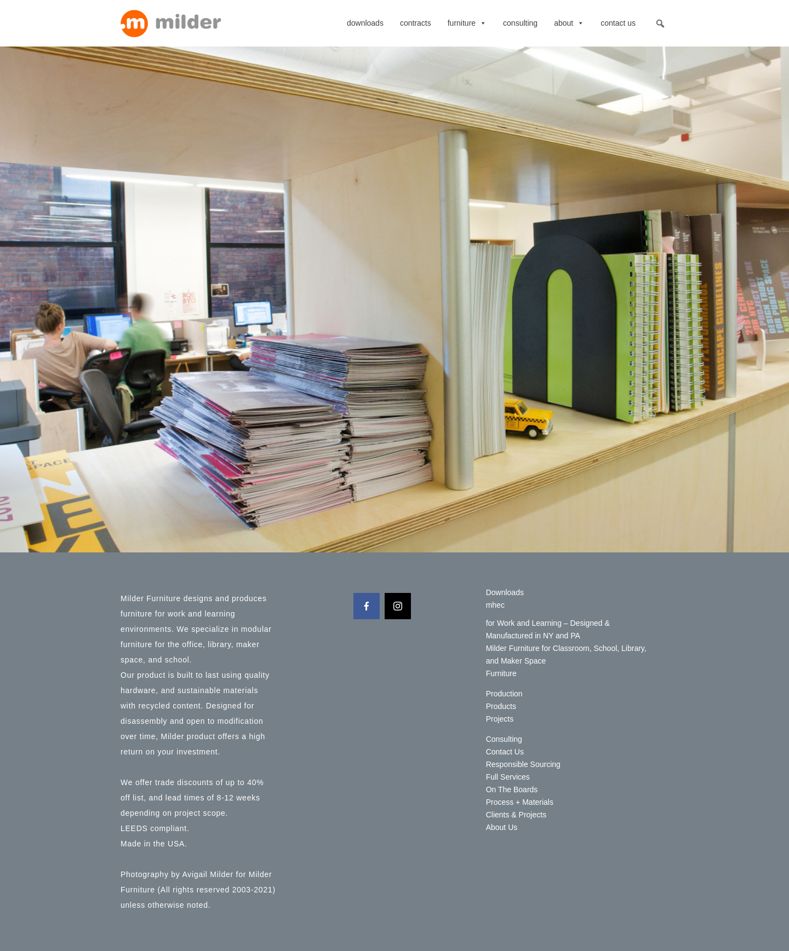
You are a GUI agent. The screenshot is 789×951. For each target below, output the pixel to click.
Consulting (520, 23)
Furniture (467, 23)
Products (501, 706)
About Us (502, 827)
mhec (495, 605)
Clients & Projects (516, 814)
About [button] (569, 23)
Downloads (365, 23)
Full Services (508, 777)
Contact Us (618, 23)
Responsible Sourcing (523, 764)
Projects (500, 718)
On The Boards (512, 789)
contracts (415, 23)
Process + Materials (519, 802)
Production (504, 693)
